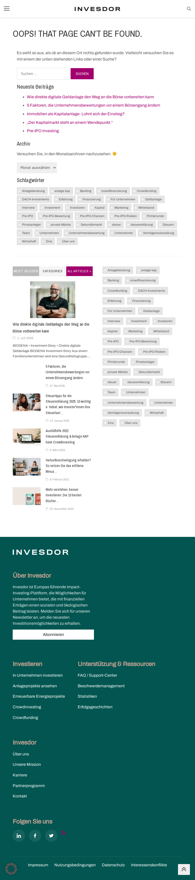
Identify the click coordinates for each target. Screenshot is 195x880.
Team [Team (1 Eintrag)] (26, 233)
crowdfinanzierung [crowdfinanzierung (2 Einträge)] (114, 191)
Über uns (21, 754)
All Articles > (79, 271)
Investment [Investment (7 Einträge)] (52, 207)
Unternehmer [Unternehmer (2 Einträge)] (124, 233)
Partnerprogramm (29, 786)
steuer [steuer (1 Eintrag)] (116, 224)
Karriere (20, 775)
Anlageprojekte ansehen (35, 686)
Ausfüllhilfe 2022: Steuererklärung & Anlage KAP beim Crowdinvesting (67, 436)
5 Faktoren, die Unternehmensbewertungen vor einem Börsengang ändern (93, 105)
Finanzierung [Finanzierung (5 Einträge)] (92, 199)
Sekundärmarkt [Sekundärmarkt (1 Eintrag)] (91, 224)
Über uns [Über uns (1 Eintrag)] (68, 241)
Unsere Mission (27, 764)
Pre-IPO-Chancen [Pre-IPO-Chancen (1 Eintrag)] (92, 216)
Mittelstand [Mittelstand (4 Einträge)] (146, 207)
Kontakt (20, 796)
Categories (52, 271)
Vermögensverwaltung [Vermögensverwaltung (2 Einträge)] (158, 233)
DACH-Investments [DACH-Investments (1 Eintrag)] (35, 199)
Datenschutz (113, 865)
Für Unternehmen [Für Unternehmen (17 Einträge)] (123, 199)
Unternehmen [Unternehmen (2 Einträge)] (49, 233)
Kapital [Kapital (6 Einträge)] (100, 207)
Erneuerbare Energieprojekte (39, 696)
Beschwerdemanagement (101, 686)
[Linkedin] (19, 837)
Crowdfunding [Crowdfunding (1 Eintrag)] (146, 191)
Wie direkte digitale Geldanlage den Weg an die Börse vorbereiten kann (90, 97)
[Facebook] (35, 837)
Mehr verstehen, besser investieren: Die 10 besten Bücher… (64, 495)
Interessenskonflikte (149, 865)
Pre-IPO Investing (43, 131)
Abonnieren (53, 634)
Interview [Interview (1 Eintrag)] (28, 207)
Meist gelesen (26, 271)
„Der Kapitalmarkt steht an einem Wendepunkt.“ (70, 122)
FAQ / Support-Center (97, 675)
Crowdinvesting (27, 707)
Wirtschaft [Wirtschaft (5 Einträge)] (29, 241)
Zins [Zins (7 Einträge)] (49, 241)
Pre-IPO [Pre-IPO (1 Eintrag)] (27, 216)
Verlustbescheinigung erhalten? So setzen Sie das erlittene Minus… (68, 466)
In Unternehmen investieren (38, 675)
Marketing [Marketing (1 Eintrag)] (121, 207)
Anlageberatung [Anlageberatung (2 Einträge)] (33, 191)
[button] (11, 869)
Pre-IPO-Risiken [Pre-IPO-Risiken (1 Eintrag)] (126, 216)
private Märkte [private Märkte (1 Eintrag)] (61, 224)
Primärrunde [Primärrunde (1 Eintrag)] (155, 216)
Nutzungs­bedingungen (75, 865)
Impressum (38, 865)
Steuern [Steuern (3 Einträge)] (168, 224)
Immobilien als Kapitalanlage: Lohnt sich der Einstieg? (76, 114)
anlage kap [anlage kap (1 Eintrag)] (62, 191)
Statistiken (87, 696)
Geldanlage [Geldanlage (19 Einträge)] (153, 199)
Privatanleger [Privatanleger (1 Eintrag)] (31, 224)
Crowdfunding (25, 717)
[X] (51, 837)
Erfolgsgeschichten (95, 707)
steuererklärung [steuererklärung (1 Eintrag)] (142, 224)
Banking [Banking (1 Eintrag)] (85, 191)
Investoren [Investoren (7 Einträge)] (77, 207)
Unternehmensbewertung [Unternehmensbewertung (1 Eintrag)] (87, 233)
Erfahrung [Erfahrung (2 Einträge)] (66, 199)
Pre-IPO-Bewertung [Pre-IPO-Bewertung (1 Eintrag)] (56, 216)
